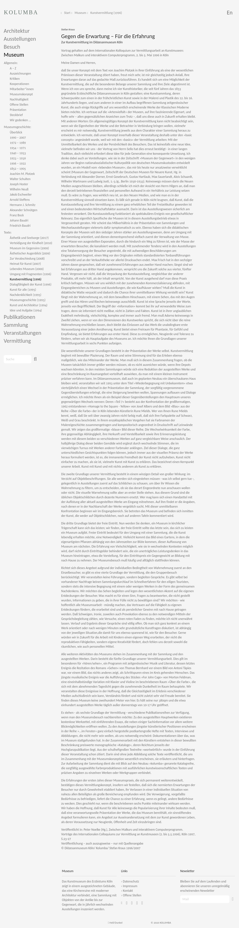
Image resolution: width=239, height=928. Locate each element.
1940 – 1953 (18, 153)
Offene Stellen (19, 105)
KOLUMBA (21, 12)
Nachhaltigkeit (19, 99)
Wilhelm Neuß (19, 189)
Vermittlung (17, 340)
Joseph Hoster (19, 184)
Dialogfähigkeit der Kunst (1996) (30, 284)
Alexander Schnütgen (23, 210)
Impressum (130, 886)
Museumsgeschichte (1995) (27, 300)
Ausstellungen (20, 38)
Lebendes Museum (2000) (27, 269)
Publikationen (19, 316)
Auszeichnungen (20, 73)
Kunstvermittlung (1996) (106, 13)
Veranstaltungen (22, 332)
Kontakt (128, 891)
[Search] (17, 359)
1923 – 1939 (18, 158)
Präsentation (18, 110)
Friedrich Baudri (20, 226)
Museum (80, 13)
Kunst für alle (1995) (23, 290)
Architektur (17, 30)
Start (67, 13)
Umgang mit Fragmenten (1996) (30, 274)
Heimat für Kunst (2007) (25, 264)
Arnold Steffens (20, 200)
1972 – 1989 (18, 143)
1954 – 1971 (18, 148)
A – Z (13, 68)
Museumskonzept (21, 94)
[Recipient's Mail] (204, 899)
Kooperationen (19, 84)
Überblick (16, 132)
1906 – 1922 (18, 163)
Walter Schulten (20, 179)
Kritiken (15, 79)
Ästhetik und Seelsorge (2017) (29, 238)
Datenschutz (131, 881)
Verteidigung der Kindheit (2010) (31, 243)
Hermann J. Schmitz (22, 205)
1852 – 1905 (18, 169)
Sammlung (16, 324)
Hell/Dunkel (115, 922)
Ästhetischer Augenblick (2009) (30, 253)
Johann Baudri (19, 220)
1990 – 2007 (18, 137)
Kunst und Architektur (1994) (28, 305)
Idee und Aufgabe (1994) (26, 310)
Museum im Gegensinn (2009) (29, 248)
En (230, 12)
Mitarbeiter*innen (22, 89)
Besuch (12, 46)
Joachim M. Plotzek (22, 174)
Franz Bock (17, 215)
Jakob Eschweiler (21, 194)
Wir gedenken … (20, 120)
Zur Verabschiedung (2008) (27, 258)
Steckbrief (16, 115)
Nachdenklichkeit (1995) (25, 295)
